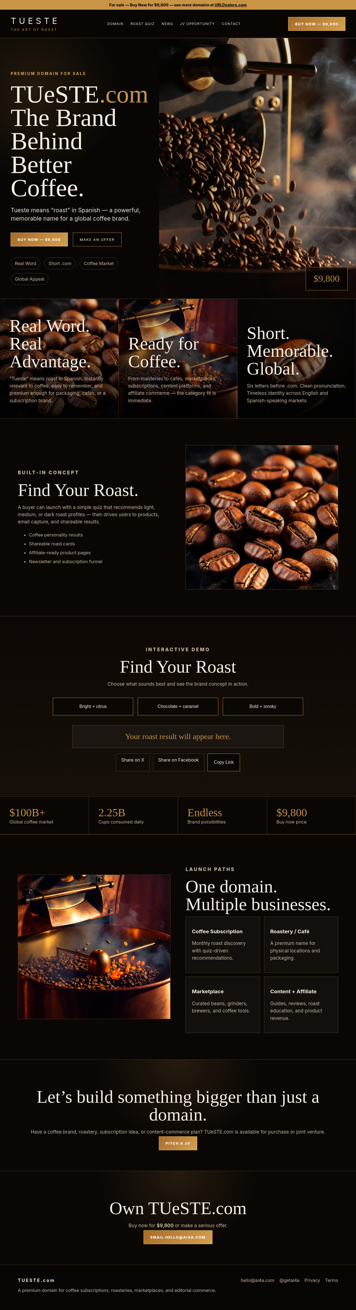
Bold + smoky (262, 706)
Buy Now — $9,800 (316, 24)
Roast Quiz (142, 24)
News (167, 24)
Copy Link (224, 762)
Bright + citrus (93, 706)
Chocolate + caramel (177, 706)
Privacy (312, 1280)
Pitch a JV (178, 1143)
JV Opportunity (197, 24)
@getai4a (290, 1280)
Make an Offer (97, 239)
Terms (331, 1280)
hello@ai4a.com (258, 1280)
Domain (115, 24)
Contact (231, 24)
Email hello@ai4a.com (178, 1237)
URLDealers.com (231, 5)
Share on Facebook (178, 760)
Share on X (132, 760)
